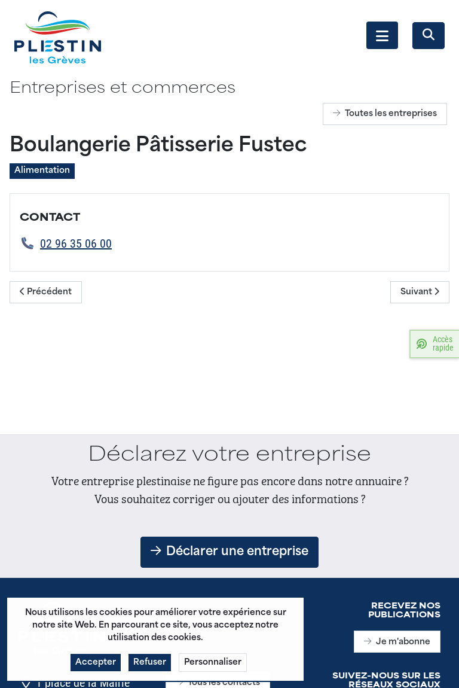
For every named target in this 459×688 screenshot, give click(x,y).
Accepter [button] (95, 667)
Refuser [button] (149, 667)
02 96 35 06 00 (76, 243)
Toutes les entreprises (385, 113)
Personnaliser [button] (212, 667)
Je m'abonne (397, 642)
